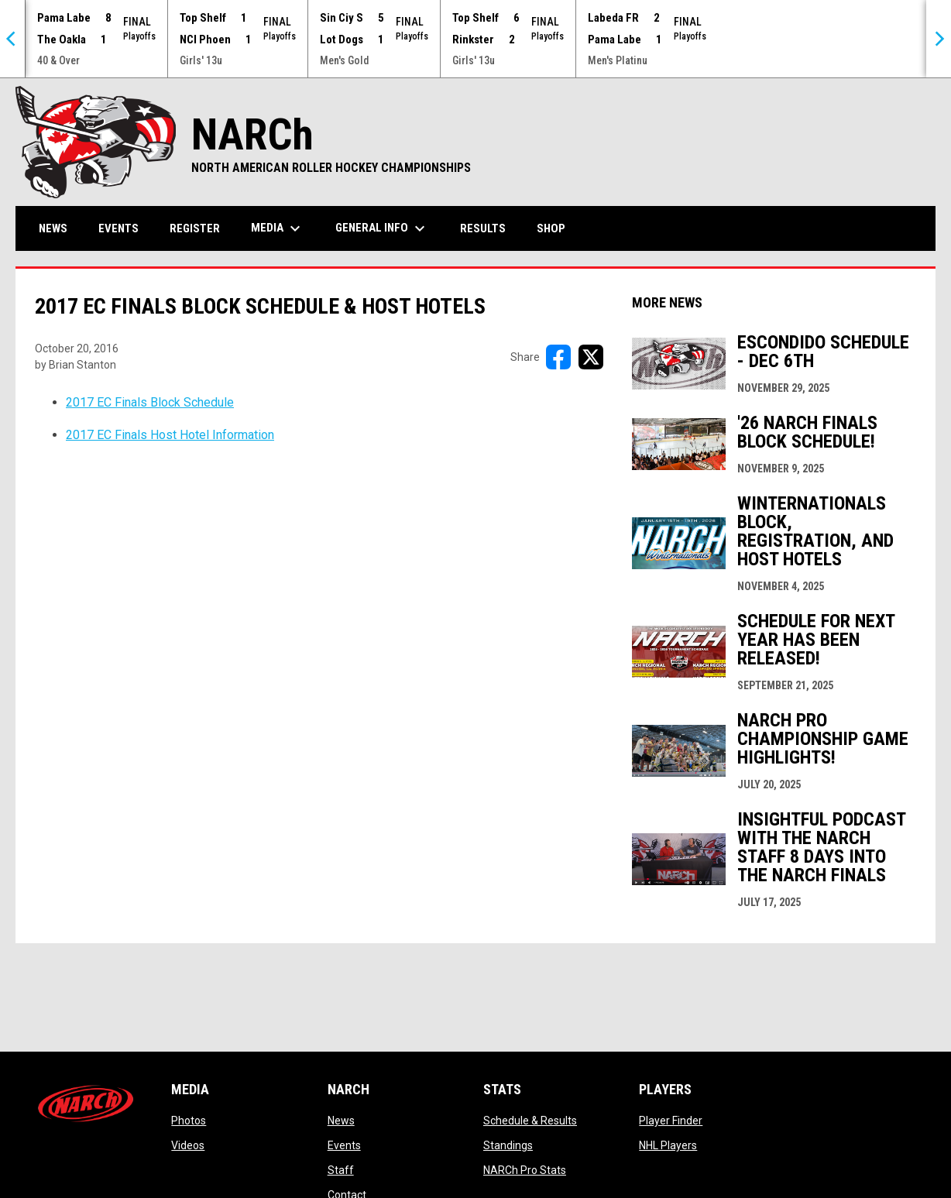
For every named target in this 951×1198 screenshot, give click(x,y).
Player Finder (670, 1120)
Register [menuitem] (195, 228)
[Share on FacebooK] (558, 357)
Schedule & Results (530, 1120)
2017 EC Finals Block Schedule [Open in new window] (150, 402)
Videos (187, 1145)
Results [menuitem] (483, 228)
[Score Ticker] (475, 38)
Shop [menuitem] (557, 228)
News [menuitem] (53, 228)
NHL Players (668, 1145)
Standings (508, 1145)
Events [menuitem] (118, 228)
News (341, 1120)
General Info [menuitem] (382, 228)
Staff (341, 1170)
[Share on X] (590, 357)
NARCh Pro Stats (524, 1170)
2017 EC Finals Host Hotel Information (170, 434)
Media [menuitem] (277, 228)
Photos (188, 1120)
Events (344, 1145)
